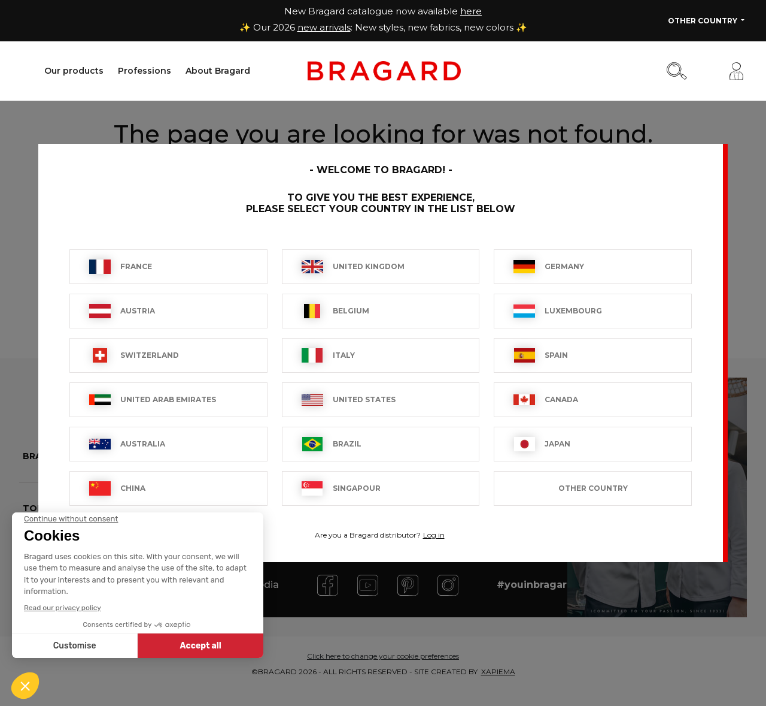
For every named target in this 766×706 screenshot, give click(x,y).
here (471, 11)
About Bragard (218, 70)
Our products (74, 70)
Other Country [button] (703, 20)
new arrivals (324, 27)
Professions (144, 70)
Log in (434, 534)
